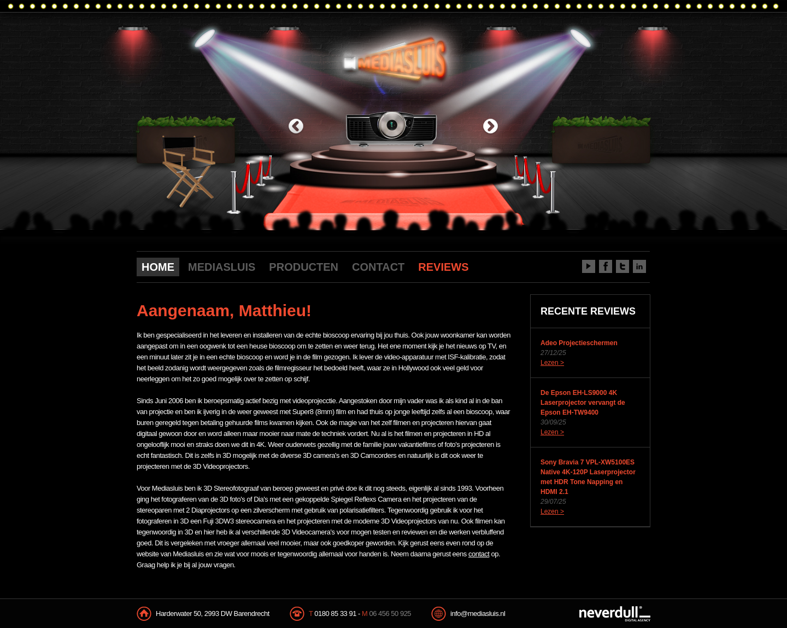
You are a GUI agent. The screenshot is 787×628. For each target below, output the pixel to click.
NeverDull (614, 613)
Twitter (622, 266)
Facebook (605, 266)
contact (478, 554)
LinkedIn (639, 266)
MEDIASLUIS (221, 267)
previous (295, 127)
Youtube (588, 266)
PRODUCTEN (303, 267)
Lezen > (552, 363)
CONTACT (378, 267)
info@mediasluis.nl (477, 613)
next (490, 127)
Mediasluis (395, 58)
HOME (158, 267)
